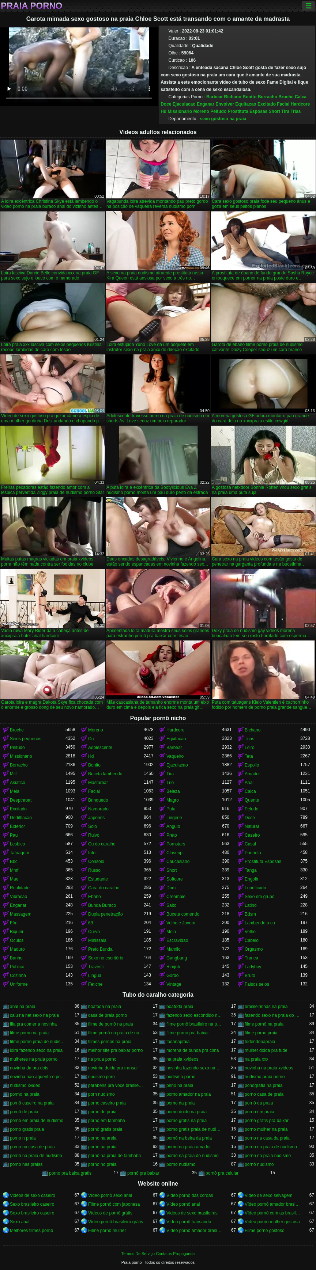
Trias (295, 111)
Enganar (205, 104)
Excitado (266, 104)
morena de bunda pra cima (192, 1050)
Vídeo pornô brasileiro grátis (115, 1221)
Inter (92, 852)
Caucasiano (177, 861)
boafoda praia (179, 1006)
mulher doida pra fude (266, 1050)
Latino (251, 905)
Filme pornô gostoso (265, 1230)
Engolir (251, 879)
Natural (252, 826)
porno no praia (102, 1164)
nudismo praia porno (265, 1076)
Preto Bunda (100, 949)
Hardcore (300, 104)
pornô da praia (259, 1103)
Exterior (17, 826)
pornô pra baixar (143, 1173)
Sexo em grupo (259, 896)
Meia (14, 791)
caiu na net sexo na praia (34, 1015)
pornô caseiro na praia (31, 1103)
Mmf (14, 870)
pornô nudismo (259, 1164)
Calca (300, 96)
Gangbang (176, 958)
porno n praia (23, 1138)
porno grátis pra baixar (267, 1120)
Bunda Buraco (102, 905)
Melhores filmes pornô (31, 1230)
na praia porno (102, 1059)
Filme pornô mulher (107, 1230)
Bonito (249, 96)
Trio (170, 782)
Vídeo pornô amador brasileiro (272, 1204)
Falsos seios (257, 984)
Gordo (172, 975)
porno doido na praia (186, 1111)
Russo (94, 870)
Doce (166, 104)
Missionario (180, 111)
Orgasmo (254, 949)
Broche (285, 96)
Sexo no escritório (105, 958)
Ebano (94, 896)
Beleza (173, 791)
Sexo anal (19, 1221)
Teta (249, 756)
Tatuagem (19, 852)
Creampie (175, 896)
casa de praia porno (107, 1015)
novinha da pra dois (29, 1068)
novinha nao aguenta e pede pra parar (37, 1076)
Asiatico (17, 782)
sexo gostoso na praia (223, 118)
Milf (13, 773)
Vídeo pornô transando (188, 1221)
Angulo (173, 826)
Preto (171, 835)
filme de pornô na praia (110, 1024)
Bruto (250, 975)
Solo (92, 826)
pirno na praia (179, 1085)
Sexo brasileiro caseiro (32, 1204)
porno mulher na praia (266, 1129)
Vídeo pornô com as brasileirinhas (272, 1213)
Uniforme (19, 984)
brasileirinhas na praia (266, 1006)
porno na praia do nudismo (192, 1155)
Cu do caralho (102, 844)
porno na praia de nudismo (271, 1146)
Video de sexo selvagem (269, 1195)
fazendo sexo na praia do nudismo (272, 1015)
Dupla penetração (105, 914)
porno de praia (102, 1111)
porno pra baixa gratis (70, 1173)
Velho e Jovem (180, 922)
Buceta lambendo (105, 773)
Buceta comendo (182, 914)
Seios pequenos (25, 738)
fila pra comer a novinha (33, 1024)
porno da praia (180, 1103)
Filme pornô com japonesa (114, 1204)
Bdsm (250, 914)
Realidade (20, 887)
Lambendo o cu (260, 922)
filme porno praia (261, 1032)
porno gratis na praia (186, 1120)
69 (90, 922)
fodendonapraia (260, 1041)
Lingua (94, 975)
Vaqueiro (175, 756)
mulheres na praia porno (33, 1059)
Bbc (14, 861)
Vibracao (18, 896)
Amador (252, 773)
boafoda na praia (104, 1006)
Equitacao (245, 104)
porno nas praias (26, 1164)
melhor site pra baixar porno (115, 1050)
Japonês (96, 817)
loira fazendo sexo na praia (36, 1050)
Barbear (214, 96)
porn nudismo (101, 1094)
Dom (171, 887)
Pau (14, 835)
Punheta (253, 852)
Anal (249, 782)
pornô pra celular (222, 1173)
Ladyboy (253, 966)
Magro (172, 800)
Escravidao (177, 940)
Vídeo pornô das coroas (189, 1195)
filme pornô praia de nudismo (37, 1041)
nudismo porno (180, 1076)
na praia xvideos (182, 1059)
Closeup (174, 852)
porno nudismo (180, 1164)
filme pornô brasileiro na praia (194, 1024)
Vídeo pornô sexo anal (110, 1195)
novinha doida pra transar (113, 1068)
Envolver (224, 104)
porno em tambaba (106, 1120)
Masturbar (98, 782)
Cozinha (18, 975)
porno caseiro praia (107, 1103)
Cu (91, 738)
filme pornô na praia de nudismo (116, 1032)
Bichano (232, 96)
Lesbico (17, 844)
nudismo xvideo (25, 1085)
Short (274, 111)
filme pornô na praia (264, 1024)
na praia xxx (256, 1059)
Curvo (94, 931)
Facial (283, 104)
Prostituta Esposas (248, 111)
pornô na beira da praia (189, 1138)
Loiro (250, 747)
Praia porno (31, 6)
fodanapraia (177, 1041)
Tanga (251, 870)
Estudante (98, 879)
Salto (171, 905)
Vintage (173, 984)
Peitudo (218, 111)
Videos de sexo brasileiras (192, 1213)
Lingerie (174, 817)
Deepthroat (20, 800)
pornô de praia (24, 1111)
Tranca (251, 958)
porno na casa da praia (267, 1138)
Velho (250, 931)
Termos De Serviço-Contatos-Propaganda (158, 1253)
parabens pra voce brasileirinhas (116, 1085)
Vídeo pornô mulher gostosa (272, 1221)
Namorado (98, 808)
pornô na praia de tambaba (114, 1155)
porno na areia (102, 1138)
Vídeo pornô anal (183, 1204)
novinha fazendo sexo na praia (194, 1068)
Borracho (267, 96)
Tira (285, 111)
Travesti (96, 966)
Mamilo (173, 949)
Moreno (201, 111)
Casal (250, 844)
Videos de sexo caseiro (32, 1195)
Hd (163, 111)
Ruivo (93, 835)
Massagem (20, 914)
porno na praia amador (188, 1146)
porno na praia (102, 1146)
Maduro (17, 949)
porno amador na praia (188, 1094)
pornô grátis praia (105, 1129)
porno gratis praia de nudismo (194, 1129)
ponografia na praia (263, 1085)
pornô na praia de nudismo (36, 1155)
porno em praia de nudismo (36, 1120)
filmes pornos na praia (109, 1041)
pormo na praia (25, 1094)
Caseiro (252, 835)
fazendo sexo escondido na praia (194, 1015)
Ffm (14, 922)
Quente (252, 800)
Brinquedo (98, 800)
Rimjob (173, 966)
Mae (14, 879)
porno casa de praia (264, 1094)
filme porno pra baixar (187, 1032)
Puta (171, 808)
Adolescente (100, 747)
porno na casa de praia (32, 1146)
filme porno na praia (29, 1032)
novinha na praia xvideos (269, 1068)
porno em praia (259, 1111)
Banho (16, 958)
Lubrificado (255, 887)
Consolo (96, 861)
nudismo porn (101, 1076)
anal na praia (22, 1006)
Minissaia (97, 940)
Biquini (16, 931)
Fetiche (95, 984)
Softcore (174, 879)
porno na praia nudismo (268, 1155)
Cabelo (252, 940)
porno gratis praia (27, 1129)
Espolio (252, 765)
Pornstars (175, 844)
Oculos (16, 940)
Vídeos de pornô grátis (110, 1213)
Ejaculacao (184, 104)
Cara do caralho (103, 887)
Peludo (251, 808)
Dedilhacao (21, 817)
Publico (17, 966)
